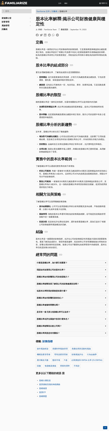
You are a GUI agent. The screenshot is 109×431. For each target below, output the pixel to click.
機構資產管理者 (43, 354)
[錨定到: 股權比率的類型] (64, 95)
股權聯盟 (43, 396)
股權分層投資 (45, 380)
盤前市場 (56, 360)
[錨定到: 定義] (46, 42)
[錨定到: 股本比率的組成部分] (71, 65)
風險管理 (5, 25)
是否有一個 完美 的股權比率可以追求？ (53, 312)
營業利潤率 (65, 366)
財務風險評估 (77, 354)
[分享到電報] (58, 34)
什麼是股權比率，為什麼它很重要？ (52, 262)
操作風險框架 (42, 348)
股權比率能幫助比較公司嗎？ (49, 326)
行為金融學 (92, 354)
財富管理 (5, 21)
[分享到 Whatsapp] (54, 34)
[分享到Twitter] (42, 34)
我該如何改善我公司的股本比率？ (51, 269)
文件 (59, 3)
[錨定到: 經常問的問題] (60, 254)
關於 (66, 3)
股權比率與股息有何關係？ (48, 333)
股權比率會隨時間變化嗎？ (48, 305)
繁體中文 (103, 3)
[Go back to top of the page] (105, 427)
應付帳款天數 (42, 360)
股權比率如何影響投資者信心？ (50, 298)
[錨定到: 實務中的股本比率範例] (75, 159)
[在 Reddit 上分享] (50, 34)
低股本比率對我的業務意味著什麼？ (52, 290)
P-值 (65, 360)
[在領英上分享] (46, 34)
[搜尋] (17, 11)
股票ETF (42, 392)
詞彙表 (4, 29)
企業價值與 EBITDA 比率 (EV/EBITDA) (86, 360)
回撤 (39, 366)
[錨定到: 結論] (46, 232)
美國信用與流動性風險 (81, 348)
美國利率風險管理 (60, 348)
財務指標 (47, 341)
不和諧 (76, 366)
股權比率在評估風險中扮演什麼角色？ (53, 319)
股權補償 (43, 388)
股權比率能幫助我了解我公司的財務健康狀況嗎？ (58, 283)
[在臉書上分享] (38, 34)
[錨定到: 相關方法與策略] (64, 194)
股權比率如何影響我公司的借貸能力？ (53, 276)
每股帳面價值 (50, 366)
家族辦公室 (6, 18)
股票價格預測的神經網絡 (49, 384)
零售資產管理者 (61, 354)
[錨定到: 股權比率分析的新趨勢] (75, 124)
